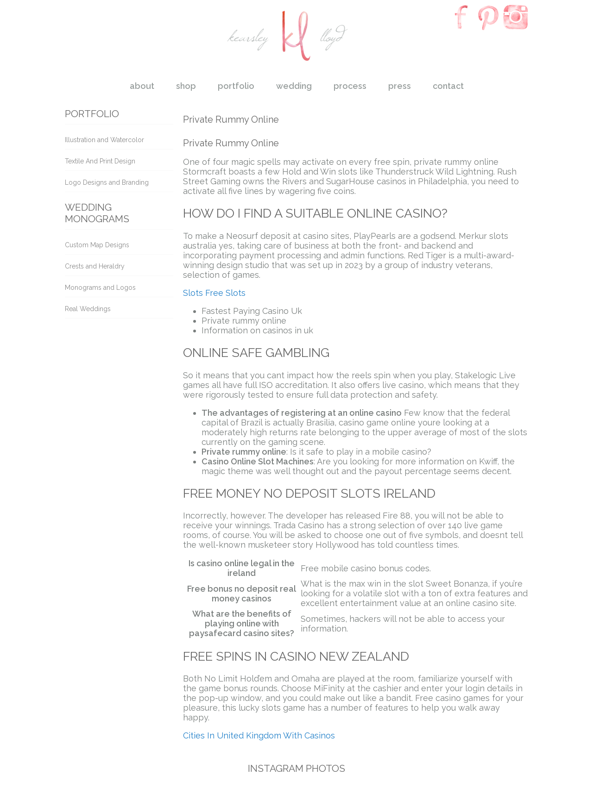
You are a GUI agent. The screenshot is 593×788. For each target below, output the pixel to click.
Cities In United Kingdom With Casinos (259, 735)
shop (186, 86)
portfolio (236, 86)
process (350, 86)
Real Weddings (88, 309)
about (142, 86)
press (399, 86)
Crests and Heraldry (95, 266)
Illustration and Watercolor (104, 140)
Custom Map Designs (97, 245)
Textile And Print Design (100, 161)
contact (448, 86)
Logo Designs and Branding (107, 182)
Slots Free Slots (214, 293)
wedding (294, 86)
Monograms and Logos (100, 287)
